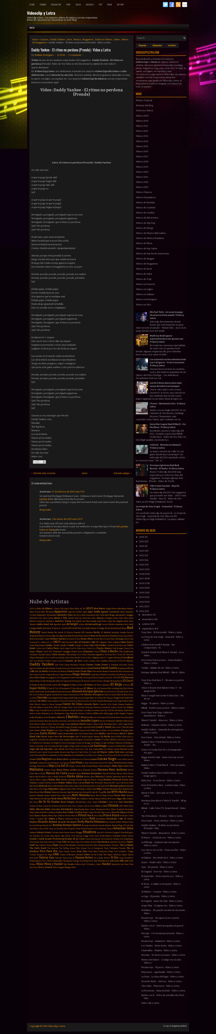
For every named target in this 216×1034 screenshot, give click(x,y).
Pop (100, 4)
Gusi (49, 710)
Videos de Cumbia (145, 212)
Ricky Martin (85, 821)
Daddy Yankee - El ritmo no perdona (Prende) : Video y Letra (71, 50)
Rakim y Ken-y (56, 818)
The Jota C (116, 845)
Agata (85, 612)
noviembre (148, 619)
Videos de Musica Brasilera (150, 238)
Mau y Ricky (78, 783)
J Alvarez (60, 717)
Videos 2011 (142, 126)
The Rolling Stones (67, 848)
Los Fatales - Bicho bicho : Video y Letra (161, 945)
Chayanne (88, 651)
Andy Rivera (102, 621)
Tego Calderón (40, 845)
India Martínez (36, 717)
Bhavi (49, 636)
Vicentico (128, 858)
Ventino (107, 858)
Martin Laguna (42, 780)
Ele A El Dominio (100, 688)
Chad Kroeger (117, 648)
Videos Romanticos (146, 197)
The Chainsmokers (102, 845)
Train (110, 851)
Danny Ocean (55, 668)
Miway (47, 792)
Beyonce (42, 636)
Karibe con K (106, 733)
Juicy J (98, 730)
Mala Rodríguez (105, 766)
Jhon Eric (56, 724)
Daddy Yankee (57, 39)
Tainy (72, 842)
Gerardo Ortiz (105, 704)
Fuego (119, 701)
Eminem (77, 691)
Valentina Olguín (120, 855)
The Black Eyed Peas (85, 845)
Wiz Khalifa (68, 864)
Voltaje (86, 861)
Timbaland (114, 848)
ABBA (77, 609)
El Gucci (128, 680)
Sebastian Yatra (123, 828)
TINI (64, 842)
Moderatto (56, 792)
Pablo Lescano (52, 809)
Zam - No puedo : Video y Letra (157, 867)
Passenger (129, 809)
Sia (98, 832)
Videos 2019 (142, 167)
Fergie (117, 698)
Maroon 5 (100, 776)
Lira (122, 752)
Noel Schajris (68, 802)
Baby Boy (81, 628)
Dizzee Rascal (111, 674)
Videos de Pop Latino (146, 248)
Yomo (126, 864)
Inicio (32, 27)
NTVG (115, 792)
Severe (72, 832)
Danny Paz (66, 668)
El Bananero (76, 681)
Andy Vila (112, 621)
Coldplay (95, 657)
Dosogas (50, 677)
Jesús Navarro (35, 724)
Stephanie (128, 839)
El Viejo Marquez (77, 688)
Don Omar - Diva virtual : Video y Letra (160, 737)
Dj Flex (120, 674)
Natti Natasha (81, 795)
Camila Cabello (59, 645)
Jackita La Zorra (94, 717)
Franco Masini (77, 701)
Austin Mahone (108, 624)
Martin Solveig (97, 780)
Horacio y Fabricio (85, 713)
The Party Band (38, 848)
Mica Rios (69, 786)
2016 (142, 583)
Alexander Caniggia (124, 615)
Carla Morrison (120, 645)
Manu (79, 770)
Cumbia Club (94, 661)
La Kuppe (95, 743)
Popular (142, 45)
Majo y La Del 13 (58, 765)
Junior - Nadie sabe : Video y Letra (158, 862)
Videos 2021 (142, 177)
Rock (109, 4)
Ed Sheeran (127, 677)
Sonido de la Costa (75, 839)
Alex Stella (100, 615)
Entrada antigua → (123, 473)
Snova (91, 836)
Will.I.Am (123, 860)
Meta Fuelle (52, 786)
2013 (141, 597)
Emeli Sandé (44, 692)
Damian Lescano (119, 665)
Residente (101, 819)
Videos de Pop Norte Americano (152, 253)
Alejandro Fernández (47, 615)
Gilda (55, 707)
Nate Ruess (66, 795)
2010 (142, 611)
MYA (116, 763)
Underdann (71, 855)
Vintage (76, 861)
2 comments (75, 55)
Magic (34, 766)
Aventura (119, 624)
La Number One (41, 746)
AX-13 (89, 608)
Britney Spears (58, 638)
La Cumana (44, 743)
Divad (102, 674)
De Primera (53, 671)
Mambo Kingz (50, 770)
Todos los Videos (103, 39)
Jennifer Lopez (90, 720)
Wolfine (78, 864)
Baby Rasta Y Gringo (95, 628)
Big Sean (64, 636)
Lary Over (84, 749)
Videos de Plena (144, 243)
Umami (62, 855)
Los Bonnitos (78, 755)
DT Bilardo (128, 661)
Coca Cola (85, 657)
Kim (47, 740)
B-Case (62, 628)
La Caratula (128, 740)
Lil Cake (79, 752)
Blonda (102, 636)
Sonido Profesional (54, 839)
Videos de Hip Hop (145, 223)
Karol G (123, 733)
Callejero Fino (105, 642)
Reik (92, 818)
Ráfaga (120, 825)
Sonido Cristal (37, 839)
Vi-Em (114, 857)
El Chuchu (98, 681)
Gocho (81, 707)
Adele (42, 612)
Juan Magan (47, 730)
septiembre (148, 628)
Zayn (35, 867)
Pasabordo (121, 809)
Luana (94, 759)
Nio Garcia (34, 802)
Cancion (44, 39)
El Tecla (50, 688)
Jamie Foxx (120, 717)
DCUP (119, 661)
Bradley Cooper (44, 639)
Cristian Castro (50, 661)
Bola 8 (130, 636)
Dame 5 (106, 664)
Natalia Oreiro (43, 795)
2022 (142, 555)
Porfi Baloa (98, 816)
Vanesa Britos (84, 857)
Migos (45, 789)
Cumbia (43, 4)
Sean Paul (80, 828)
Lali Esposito (46, 749)
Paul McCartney (47, 812)
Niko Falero (127, 798)
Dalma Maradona (71, 665)
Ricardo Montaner (67, 822)
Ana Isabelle (77, 621)
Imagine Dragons (126, 713)
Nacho (123, 792)
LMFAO (112, 739)
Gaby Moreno (35, 704)
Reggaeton (56, 4)
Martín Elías (127, 780)
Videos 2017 (142, 156)
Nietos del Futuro (109, 799)
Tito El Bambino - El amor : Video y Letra (161, 816)
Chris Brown (58, 654)
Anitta (40, 624)
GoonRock (106, 707)
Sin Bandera (35, 836)
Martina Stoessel (112, 779)
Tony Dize (82, 851)
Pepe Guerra (106, 812)
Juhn (93, 730)
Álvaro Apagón (58, 867)
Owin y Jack (101, 806)
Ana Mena (86, 621)
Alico (94, 618)
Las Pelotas (108, 749)
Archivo (172, 45)
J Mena (82, 717)
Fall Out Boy (122, 694)
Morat (86, 792)
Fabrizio (107, 695)
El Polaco (89, 684)
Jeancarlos (76, 721)
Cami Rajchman (37, 645)
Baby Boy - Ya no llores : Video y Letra (160, 780)
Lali (37, 749)
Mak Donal (87, 766)
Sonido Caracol (127, 836)
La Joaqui (71, 743)
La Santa (110, 746)
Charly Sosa (76, 651)
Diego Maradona (65, 674)
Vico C (44, 861)
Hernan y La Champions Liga (55, 713)
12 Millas (38, 609)
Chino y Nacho (109, 651)
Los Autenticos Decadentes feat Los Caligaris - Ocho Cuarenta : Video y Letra (168, 362)
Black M (87, 636)
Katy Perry (41, 736)
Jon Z (47, 727)
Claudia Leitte (63, 658)
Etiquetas (157, 45)
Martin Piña (54, 779)
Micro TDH (38, 789)
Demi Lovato (73, 671)
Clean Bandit (75, 658)
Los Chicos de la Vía (112, 755)
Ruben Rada (111, 825)
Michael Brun (92, 786)
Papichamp (79, 809)
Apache (57, 624)
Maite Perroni (42, 766)
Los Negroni (44, 759)
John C (115, 724)
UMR (56, 854)
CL (51, 642)
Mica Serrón (80, 786)
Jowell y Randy (104, 727)
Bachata (90, 4)
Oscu (74, 806)
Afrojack (50, 612)
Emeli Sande (34, 692)
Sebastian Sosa (92, 829)
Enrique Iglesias (93, 691)
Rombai (57, 825)
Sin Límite (45, 836)
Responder (45, 509)
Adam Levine (35, 612)
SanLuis (52, 829)
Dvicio (94, 677)
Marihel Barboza (109, 773)
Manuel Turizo (90, 770)
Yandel (106, 864)
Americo (50, 621)
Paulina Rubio (61, 812)
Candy (85, 645)
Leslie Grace (59, 752)
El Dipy (106, 681)
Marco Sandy (40, 773)
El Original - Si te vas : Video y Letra (159, 871)
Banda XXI (79, 632)
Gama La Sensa (47, 704)
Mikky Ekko (91, 789)
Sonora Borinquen (92, 839)
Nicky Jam (69, 798)
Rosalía (102, 825)
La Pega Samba (74, 746)
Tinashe (122, 848)
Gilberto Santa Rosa (44, 707)
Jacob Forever (109, 717)
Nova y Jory (86, 802)
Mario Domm (128, 773)
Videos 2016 (142, 151)
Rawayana (69, 819)
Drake (72, 678)
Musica (77, 39)
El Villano (88, 688)
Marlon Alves (89, 777)
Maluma (37, 769)
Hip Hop (120, 4)
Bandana (89, 632)
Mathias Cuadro (37, 783)
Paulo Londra (75, 812)
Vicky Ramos (36, 861)
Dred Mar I (79, 678)
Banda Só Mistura (65, 632)
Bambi (44, 632)
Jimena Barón (78, 724)
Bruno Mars (87, 638)
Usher (87, 854)
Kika (43, 740)
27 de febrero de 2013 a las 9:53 (68, 491)
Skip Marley (55, 836)
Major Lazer (75, 766)
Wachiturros (104, 861)
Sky (62, 836)
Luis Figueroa (64, 763)
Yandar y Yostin (94, 864)
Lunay (85, 763)
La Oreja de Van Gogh (58, 746)
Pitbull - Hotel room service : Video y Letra (162, 708)
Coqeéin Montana (114, 658)
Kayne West (53, 736)
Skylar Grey (70, 836)
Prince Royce (111, 815)
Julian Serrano (108, 730)
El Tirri (56, 688)
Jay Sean (59, 721)
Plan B (90, 815)
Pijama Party (47, 815)
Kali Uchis (78, 734)
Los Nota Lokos (60, 759)
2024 (142, 546)
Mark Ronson (59, 776)
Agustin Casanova (110, 611)
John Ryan (40, 727)
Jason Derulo (35, 721)
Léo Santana (94, 763)
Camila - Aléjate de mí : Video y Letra (160, 668)
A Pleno (71, 609)
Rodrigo (39, 825)
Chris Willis (82, 655)
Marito (38, 777)
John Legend (124, 724)
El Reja (116, 684)
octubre (146, 624)
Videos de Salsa (144, 274)
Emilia (53, 691)
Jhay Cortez (46, 724)
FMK (81, 695)
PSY (121, 806)
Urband (79, 854)
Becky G (97, 632)
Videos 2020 (142, 172)
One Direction (125, 802)
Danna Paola (42, 668)
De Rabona (62, 671)
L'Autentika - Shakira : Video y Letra (159, 950)
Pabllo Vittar (128, 806)
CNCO (56, 642)
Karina (116, 734)
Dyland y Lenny (104, 678)
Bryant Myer (99, 639)
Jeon (101, 721)
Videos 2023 (142, 187)
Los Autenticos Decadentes (58, 755)
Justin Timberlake (66, 733)
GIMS (131, 701)
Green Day (121, 707)
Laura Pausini (120, 749)
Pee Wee (97, 812)
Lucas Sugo (106, 759)
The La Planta (126, 845)
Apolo (64, 624)
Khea (124, 737)
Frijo (115, 701)
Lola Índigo (129, 752)
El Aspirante (66, 681)
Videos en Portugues (146, 299)
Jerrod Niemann (109, 721)
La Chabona (34, 743)
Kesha (107, 736)
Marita (32, 777)
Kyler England (65, 740)
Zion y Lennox (45, 867)
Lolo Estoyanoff (37, 755)
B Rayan (55, 628)
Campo (78, 645)
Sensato (55, 832)
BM (70, 628)
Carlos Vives (52, 648)
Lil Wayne (102, 752)
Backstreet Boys (118, 628)
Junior (36, 734)
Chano (39, 651)
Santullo (59, 829)
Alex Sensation (89, 615)
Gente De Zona (72, 704)
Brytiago (120, 639)
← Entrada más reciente (43, 473)
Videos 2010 (142, 121)
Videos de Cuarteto (146, 207)
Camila (48, 645)
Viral (81, 861)
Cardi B (110, 645)
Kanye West (93, 734)
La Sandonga (98, 745)
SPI (124, 825)
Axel (39, 628)
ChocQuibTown (126, 651)
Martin (124, 777)
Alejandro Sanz (65, 615)
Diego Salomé (81, 674)
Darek (73, 668)
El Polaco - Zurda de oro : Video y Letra (161, 837)
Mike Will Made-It (79, 789)
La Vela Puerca (121, 746)
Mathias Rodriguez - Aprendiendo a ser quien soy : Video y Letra (167, 338)
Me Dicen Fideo (127, 783)
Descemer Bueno (100, 671)
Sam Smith (44, 829)
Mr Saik (92, 792)
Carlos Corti (41, 648)
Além (126, 618)
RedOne (85, 819)
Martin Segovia (83, 780)
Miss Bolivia (123, 789)
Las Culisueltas (96, 749)
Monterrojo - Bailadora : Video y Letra (160, 941)
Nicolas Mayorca (95, 799)
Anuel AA (48, 624)
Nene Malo (120, 795)
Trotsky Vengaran (37, 855)
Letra (69, 39)
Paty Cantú (34, 812)
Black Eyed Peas (75, 636)
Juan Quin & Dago (61, 730)
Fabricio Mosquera (93, 694)
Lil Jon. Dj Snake (90, 752)
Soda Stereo (106, 836)
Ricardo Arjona (47, 821)
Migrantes (53, 789)
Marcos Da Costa (56, 773)
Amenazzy (41, 621)
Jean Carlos (67, 721)
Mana (59, 770)
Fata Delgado (53, 698)
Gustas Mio (56, 710)
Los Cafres (89, 755)
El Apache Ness (53, 681)
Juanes (74, 730)
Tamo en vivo (91, 842)
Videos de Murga (144, 228)
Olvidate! (103, 802)
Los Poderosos (74, 759)
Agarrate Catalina (75, 612)
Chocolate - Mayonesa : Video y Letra (160, 986)
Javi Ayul (52, 721)
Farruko (42, 697)
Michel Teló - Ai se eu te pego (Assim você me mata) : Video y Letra (167, 315)
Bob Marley (111, 636)
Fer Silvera (99, 698)
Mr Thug (99, 792)
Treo (116, 851)
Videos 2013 (142, 136)
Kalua (85, 734)
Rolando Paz (47, 825)
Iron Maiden (50, 717)
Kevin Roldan (116, 737)
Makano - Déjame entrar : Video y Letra (161, 725)
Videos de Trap (144, 279)
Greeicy (114, 707)
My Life (107, 792)
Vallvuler (58, 858)
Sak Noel (129, 825)
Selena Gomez (44, 832)
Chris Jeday (71, 654)
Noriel (78, 802)
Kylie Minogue (76, 740)
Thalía (55, 845)
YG (87, 864)
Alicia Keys (87, 618)
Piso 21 (74, 815)
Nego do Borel (108, 795)
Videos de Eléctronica (147, 217)
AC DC (83, 608)
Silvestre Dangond (112, 832)
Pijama (37, 815)
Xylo (83, 864)
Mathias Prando (51, 783)
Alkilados (100, 618)
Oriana (32, 806)
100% (32, 609)
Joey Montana (105, 724)
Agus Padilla (94, 611)
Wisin (40, 864)
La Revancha (85, 746)
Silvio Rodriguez (126, 832)
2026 (142, 537)
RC (46, 818)
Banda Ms (52, 632)
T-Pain (58, 842)
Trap (68, 4)
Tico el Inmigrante (95, 848)
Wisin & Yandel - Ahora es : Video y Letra (162, 720)
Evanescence (74, 695)
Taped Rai (113, 842)
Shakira (89, 832)
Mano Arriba (69, 770)
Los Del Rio (124, 755)
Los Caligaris (99, 755)
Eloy (121, 688)
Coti (31, 661)
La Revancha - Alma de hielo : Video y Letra (163, 990)
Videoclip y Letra (41, 13)
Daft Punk (59, 665)
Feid (71, 698)
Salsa (78, 4)
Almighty (109, 618)
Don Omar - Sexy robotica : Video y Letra (162, 820)
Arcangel (72, 624)
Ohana (95, 802)
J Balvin (72, 717)
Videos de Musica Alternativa (151, 233)
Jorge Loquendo (84, 727)
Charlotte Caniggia (61, 651)
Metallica (60, 786)
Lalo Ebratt (59, 749)
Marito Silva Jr (47, 777)
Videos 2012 (142, 131)
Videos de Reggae (145, 258)
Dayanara (122, 668)
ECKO (118, 677)
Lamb (77, 749)
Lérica (101, 763)
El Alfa (43, 681)
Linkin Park (113, 752)
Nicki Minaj (57, 798)
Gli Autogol (62, 707)
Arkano (82, 624)
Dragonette (65, 678)
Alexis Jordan (48, 618)
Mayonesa (108, 783)
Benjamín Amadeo (119, 632)
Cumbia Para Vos (108, 661)
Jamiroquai (129, 717)
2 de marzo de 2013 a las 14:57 (67, 519)
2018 (142, 574)
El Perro (80, 685)
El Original (63, 684)
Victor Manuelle (54, 861)
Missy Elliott (39, 792)
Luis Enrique (52, 763)
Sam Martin (34, 829)
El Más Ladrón (52, 685)
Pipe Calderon (59, 816)
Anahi (93, 621)
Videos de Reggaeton (147, 263)
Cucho (85, 661)
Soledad (116, 836)
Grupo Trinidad (40, 710)
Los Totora (85, 759)
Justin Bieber (48, 733)
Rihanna (99, 821)
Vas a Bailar (98, 858)
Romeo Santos (72, 825)
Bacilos (108, 628)
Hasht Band (128, 710)
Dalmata (82, 665)
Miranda (113, 789)
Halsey (120, 710)
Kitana (52, 740)
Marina (119, 773)
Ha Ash (114, 710)
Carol (62, 648)
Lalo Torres (69, 749)
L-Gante (96, 739)
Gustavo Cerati (68, 710)
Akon (122, 612)
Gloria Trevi (72, 707)
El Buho (85, 681)
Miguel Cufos (65, 789)
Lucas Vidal (121, 759)
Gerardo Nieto (91, 704)
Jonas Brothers (57, 727)
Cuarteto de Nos (73, 660)
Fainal (113, 695)
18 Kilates (47, 608)
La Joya (78, 743)
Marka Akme (75, 776)
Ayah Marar (47, 628)
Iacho (101, 713)
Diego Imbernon (52, 674)
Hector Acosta (35, 713)
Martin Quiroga (68, 780)
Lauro (39, 752)
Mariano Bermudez (92, 773)
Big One (55, 636)
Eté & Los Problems (37, 695)
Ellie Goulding (113, 688)
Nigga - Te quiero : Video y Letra (157, 703)
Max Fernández (97, 783)
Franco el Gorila (90, 701)
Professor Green (126, 816)
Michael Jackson (118, 786)
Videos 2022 (142, 182)
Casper (67, 648)
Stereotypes (34, 842)
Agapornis (60, 611)
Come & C (103, 658)
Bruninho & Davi (73, 639)
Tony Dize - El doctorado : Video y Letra (161, 632)
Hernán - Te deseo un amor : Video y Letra (163, 955)
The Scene (81, 848)
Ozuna (113, 805)
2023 (142, 551)
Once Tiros (113, 802)
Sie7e (102, 832)
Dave (85, 668)
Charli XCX (47, 651)
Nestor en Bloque (42, 798)
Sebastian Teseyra (105, 829)
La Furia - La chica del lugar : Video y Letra (162, 976)
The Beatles (70, 845)
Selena (33, 832)
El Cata (91, 681)
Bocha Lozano (122, 636)
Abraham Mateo (125, 608)
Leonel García (47, 752)
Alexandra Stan (36, 618)
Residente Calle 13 (116, 818)
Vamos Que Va (69, 858)
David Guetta (109, 668)
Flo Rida (42, 701)
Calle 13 (94, 642)
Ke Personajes (67, 736)
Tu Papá (48, 854)
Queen (40, 819)
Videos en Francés (145, 284)
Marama (103, 769)
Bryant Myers (110, 639)
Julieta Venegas (121, 730)
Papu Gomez (90, 809)
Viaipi (121, 858)
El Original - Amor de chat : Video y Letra (161, 901)
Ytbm (131, 864)
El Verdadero (65, 688)
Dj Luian (127, 674)
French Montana (105, 701)
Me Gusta (34, 786)
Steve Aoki (43, 842)
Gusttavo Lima (98, 710)
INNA (95, 713)
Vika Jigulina (68, 861)
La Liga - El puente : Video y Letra (158, 896)
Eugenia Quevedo (52, 695)
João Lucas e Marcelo (120, 727)
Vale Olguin (108, 855)
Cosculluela (127, 657)
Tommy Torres (70, 851)
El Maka (33, 685)
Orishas (39, 806)
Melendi (43, 786)
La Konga (86, 743)
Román (85, 825)
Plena (32, 4)
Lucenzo (129, 759)
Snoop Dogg (82, 836)
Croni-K (60, 661)
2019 (142, 569)
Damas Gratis (93, 664)
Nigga (119, 798)
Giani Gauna (118, 704)
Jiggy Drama (66, 724)
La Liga (103, 743)
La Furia (62, 743)
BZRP (74, 628)
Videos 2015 (142, 146)
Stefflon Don (118, 839)
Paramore (101, 809)
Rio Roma (110, 822)
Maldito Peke (128, 766)
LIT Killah (105, 740)
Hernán (73, 713)
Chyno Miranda (37, 657)
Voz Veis (93, 861)
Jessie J (130, 721)
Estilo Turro (128, 692)
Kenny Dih (98, 736)
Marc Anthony (118, 769)
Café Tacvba (66, 642)
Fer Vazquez (108, 698)
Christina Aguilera (95, 654)
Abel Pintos (99, 608)
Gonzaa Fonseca (93, 707)
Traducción (102, 851)
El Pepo (73, 685)
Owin (92, 806)
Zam (31, 867)
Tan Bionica (103, 842)
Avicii (127, 624)
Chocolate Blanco (44, 655)
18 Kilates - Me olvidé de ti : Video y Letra (162, 857)
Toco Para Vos (49, 851)
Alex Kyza (77, 615)
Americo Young (63, 621)
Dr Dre (57, 678)
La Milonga (127, 743)
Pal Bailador (67, 809)
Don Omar (40, 677)
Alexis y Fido (60, 618)
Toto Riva (92, 851)
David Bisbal (93, 668)
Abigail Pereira (111, 609)
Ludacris (42, 763)
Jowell (93, 727)
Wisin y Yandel (53, 864)
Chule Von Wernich (125, 655)
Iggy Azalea (114, 713)
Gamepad (58, 704)
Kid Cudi (37, 740)
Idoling (106, 713)
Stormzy (51, 842)
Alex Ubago (110, 615)
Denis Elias (86, 671)
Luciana (33, 762)
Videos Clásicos (144, 192)
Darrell (79, 668)
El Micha (42, 685)
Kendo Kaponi (87, 737)
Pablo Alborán (37, 809)
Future (125, 701)
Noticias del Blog (144, 105)
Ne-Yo (99, 795)
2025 (142, 541)
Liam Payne (70, 752)
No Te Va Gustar (49, 801)
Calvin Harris (126, 642)
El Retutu (126, 685)
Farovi (34, 698)
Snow (96, 836)
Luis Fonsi (76, 762)
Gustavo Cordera (84, 710)
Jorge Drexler (71, 727)
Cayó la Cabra (75, 648)
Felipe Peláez (89, 698)
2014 (142, 592)
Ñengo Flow (70, 867)
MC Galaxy (109, 763)
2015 (141, 588)
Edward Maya (35, 681)
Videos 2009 (142, 115)
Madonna (122, 763)
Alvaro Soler (118, 618)
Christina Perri (110, 655)
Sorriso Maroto (107, 839)
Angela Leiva (122, 621)
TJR (68, 842)
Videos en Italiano (145, 294)
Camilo (70, 645)
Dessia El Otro (116, 671)
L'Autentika (87, 740)
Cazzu (84, 648)
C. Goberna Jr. (44, 642)
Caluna (116, 642)
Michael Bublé (103, 786)
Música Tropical (144, 100)
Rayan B (78, 819)
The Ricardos (52, 848)
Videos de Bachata (145, 202)
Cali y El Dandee (81, 642)
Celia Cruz (91, 648)
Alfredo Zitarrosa (75, 618)
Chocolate (33, 655)
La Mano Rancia (114, 743)
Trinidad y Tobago (125, 851)
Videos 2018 (142, 161)
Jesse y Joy (122, 720)
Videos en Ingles (144, 289)
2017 (142, 578)
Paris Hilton (111, 809)
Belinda (107, 632)
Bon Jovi (33, 639)
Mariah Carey (74, 773)
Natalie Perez (56, 795)
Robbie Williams (122, 822)
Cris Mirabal (38, 661)
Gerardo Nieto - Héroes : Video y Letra (161, 981)
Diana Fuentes (40, 674)
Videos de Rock (144, 269)
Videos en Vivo (143, 304)
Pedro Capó (88, 812)
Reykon (33, 822)
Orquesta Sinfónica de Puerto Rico (57, 806)
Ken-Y (78, 736)
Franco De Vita (65, 701)
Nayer (92, 795)
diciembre (147, 614)
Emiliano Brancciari (64, 692)
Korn (57, 740)
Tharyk (62, 845)
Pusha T (33, 819)
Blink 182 (94, 636)
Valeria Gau (46, 857)
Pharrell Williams (119, 812)
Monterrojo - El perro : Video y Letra (160, 967)
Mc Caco (116, 783)
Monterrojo (77, 792)
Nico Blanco (82, 798)
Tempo (49, 845)
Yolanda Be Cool (117, 864)
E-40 (113, 678)
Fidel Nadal (124, 698)
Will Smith (114, 861)
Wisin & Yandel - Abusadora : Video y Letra (163, 833)
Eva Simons (64, 695)
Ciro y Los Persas (51, 658)
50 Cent (64, 608)
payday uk (44, 499)
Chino (96, 651)
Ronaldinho (94, 825)
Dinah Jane (95, 674)
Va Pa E (94, 854)
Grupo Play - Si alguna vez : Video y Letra (161, 905)
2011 (141, 606)
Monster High (65, 792)
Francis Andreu (52, 701)
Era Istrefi (108, 692)
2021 (141, 560)
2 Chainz (56, 609)
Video (117, 39)
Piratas (68, 816)
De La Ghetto (41, 671)
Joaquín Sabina (92, 724)
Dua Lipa (87, 678)
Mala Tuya (117, 766)
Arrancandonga (93, 624)
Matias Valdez (65, 782)
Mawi (87, 782)
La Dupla (55, 743)
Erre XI (115, 692)
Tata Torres (122, 842)
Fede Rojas (63, 698)
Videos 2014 (142, 141)
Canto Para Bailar (97, 645)
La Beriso (120, 740)
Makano (95, 766)
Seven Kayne (64, 832)
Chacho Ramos (104, 648)
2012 (141, 602)
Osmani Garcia (83, 806)
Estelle (120, 692)
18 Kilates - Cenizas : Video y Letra (158, 891)
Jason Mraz (44, 721)
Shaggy (79, 832)
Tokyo (61, 851)
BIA (66, 628)
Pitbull (82, 815)
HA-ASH (107, 710)
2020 (142, 564)
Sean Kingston (69, 829)
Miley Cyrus (103, 789)
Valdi (101, 855)
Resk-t (130, 819)
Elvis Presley (128, 688)
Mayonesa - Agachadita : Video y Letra (160, 972)
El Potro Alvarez (102, 685)
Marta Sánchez (113, 776)
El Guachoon (116, 681)
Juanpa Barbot (85, 730)
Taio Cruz (79, 842)
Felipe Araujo (78, 698)
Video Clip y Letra (150, 1003)
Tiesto (106, 848)
